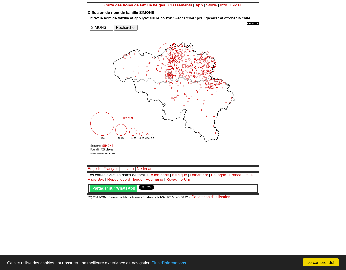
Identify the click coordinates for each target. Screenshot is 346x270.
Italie (248, 175)
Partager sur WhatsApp (113, 188)
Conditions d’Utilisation (211, 197)
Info (223, 5)
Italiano (127, 169)
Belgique (179, 175)
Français (111, 169)
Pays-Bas (96, 179)
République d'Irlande (124, 179)
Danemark (199, 175)
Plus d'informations (169, 263)
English (94, 169)
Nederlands (147, 169)
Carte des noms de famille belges (134, 5)
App (199, 5)
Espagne (218, 175)
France (235, 175)
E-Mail (236, 5)
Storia (211, 5)
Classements (180, 5)
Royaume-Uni (178, 179)
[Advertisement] (146, 234)
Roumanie (154, 179)
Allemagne (160, 175)
